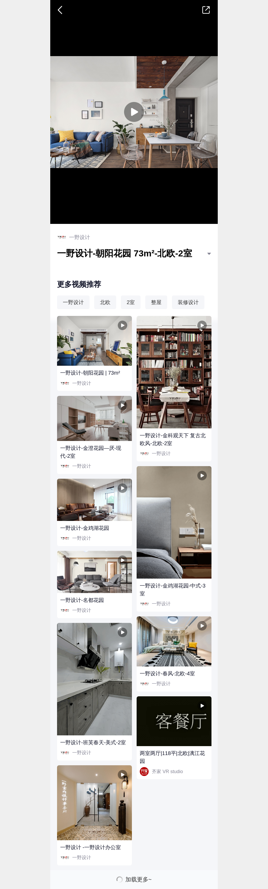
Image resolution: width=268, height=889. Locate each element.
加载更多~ (138, 879)
